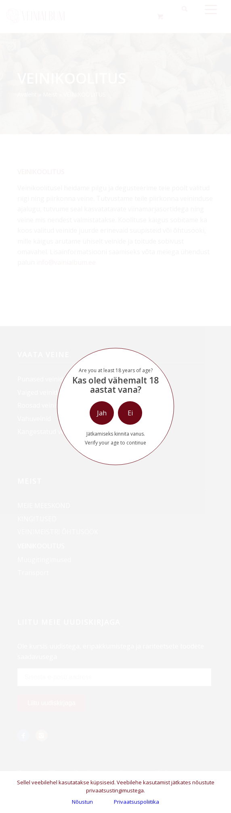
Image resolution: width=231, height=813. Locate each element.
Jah (102, 413)
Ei (130, 413)
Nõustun (82, 801)
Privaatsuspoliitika (136, 801)
